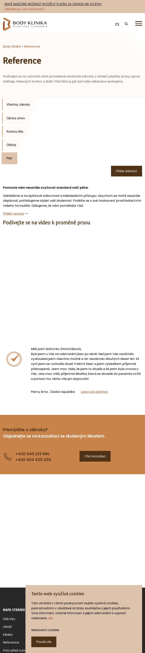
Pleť (9, 158)
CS (117, 24)
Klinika (7, 634)
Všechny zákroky (18, 104)
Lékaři (7, 626)
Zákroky (9, 619)
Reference (11, 642)
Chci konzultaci (95, 456)
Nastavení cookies (45, 630)
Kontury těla (15, 131)
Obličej (11, 145)
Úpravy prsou (16, 118)
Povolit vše (43, 641)
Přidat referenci (126, 171)
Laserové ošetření (94, 392)
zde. (50, 618)
